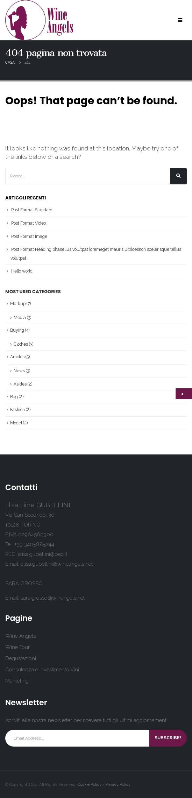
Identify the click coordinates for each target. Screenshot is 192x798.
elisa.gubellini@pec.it (42, 554)
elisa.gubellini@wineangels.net (57, 564)
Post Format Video (28, 223)
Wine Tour (17, 647)
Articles (17, 356)
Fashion (17, 409)
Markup (18, 303)
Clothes (21, 344)
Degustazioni (20, 658)
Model (16, 423)
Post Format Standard (31, 209)
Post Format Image (29, 236)
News (19, 370)
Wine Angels (20, 636)
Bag (14, 396)
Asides (20, 384)
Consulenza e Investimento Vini (42, 669)
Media (20, 317)
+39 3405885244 (34, 544)
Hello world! (22, 271)
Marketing (17, 681)
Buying (17, 330)
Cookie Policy (89, 784)
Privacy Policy (117, 784)
